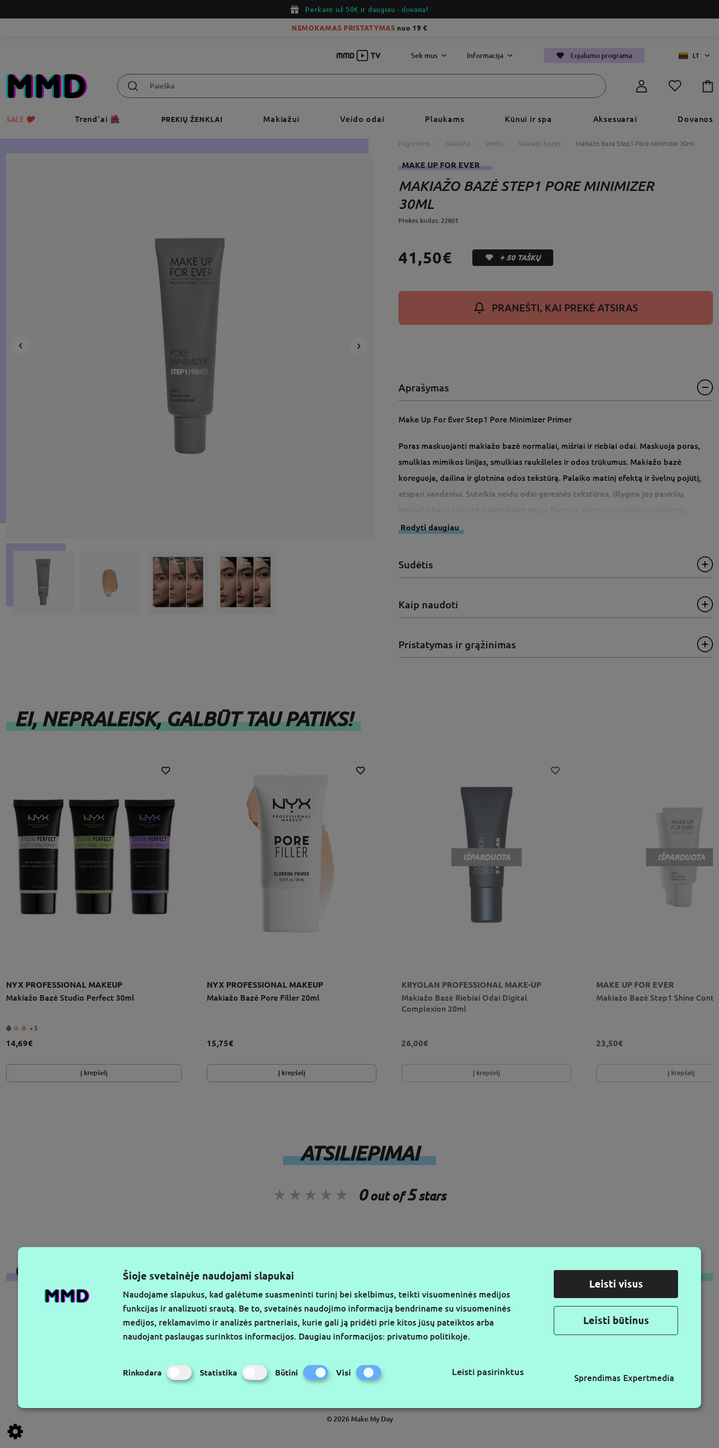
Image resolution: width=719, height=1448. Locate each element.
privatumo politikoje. (428, 1336)
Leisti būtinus (616, 1320)
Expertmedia (648, 1378)
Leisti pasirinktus (488, 1372)
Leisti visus (616, 1284)
